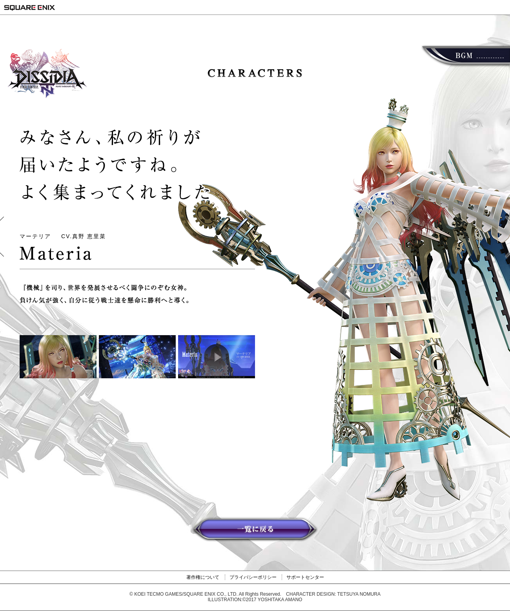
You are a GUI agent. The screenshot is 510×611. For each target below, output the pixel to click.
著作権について (202, 577)
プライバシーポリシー (253, 577)
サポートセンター (305, 577)
